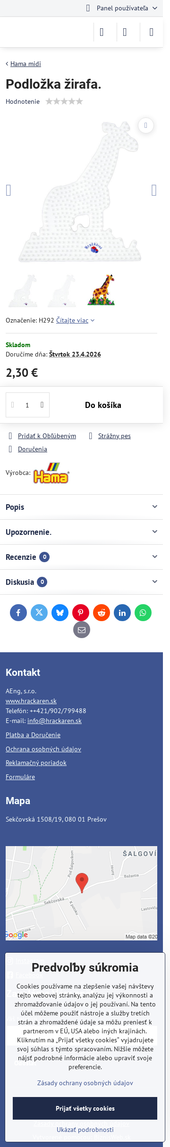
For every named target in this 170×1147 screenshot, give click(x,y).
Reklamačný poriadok (36, 762)
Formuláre (20, 777)
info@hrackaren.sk (54, 720)
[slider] (64, 101)
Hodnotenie (23, 101)
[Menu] (151, 32)
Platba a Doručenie (33, 735)
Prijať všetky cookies (85, 1108)
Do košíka (103, 404)
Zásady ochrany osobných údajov (85, 1083)
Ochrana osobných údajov (43, 749)
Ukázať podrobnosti (85, 1129)
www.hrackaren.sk (31, 701)
